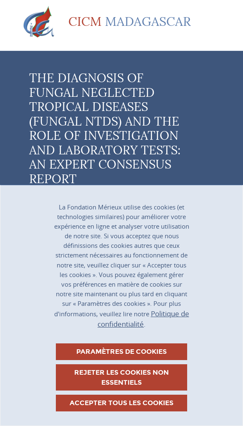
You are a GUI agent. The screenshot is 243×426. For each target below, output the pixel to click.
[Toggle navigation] (209, 22)
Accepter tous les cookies (121, 403)
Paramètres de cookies (121, 351)
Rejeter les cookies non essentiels (121, 377)
